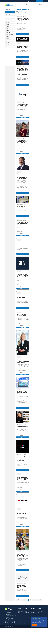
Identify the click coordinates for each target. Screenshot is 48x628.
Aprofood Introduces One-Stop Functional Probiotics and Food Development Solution (22, 296)
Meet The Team (26, 612)
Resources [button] (35, 4)
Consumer (7, 28)
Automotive (8, 22)
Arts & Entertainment (9, 20)
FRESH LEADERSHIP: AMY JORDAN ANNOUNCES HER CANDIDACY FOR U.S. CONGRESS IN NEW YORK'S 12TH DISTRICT (22, 143)
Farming (7, 36)
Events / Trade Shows (9, 34)
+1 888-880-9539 (8, 1)
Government (8, 40)
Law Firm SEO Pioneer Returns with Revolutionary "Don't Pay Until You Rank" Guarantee (22, 46)
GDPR (44, 622)
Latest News (8, 9)
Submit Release (39, 1)
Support (39, 608)
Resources (33, 608)
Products (19, 608)
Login (34, 1)
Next (38, 599)
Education (7, 30)
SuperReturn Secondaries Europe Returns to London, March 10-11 (22, 315)
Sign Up (29, 1)
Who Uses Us (26, 611)
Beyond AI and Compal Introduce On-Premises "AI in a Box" (22, 207)
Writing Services (20, 613)
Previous (18, 599)
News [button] (31, 4)
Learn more (42, 621)
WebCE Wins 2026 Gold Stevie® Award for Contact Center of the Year (22, 243)
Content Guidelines (40, 611)
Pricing (27, 4)
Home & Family (8, 42)
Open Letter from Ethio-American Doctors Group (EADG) (21, 586)
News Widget (33, 612)
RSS (31, 611)
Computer (7, 26)
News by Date (8, 14)
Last (41, 599)
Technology (8, 65)
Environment (8, 32)
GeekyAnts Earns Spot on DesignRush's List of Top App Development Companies (22, 512)
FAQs (38, 612)
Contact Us (41, 4)
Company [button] (22, 4)
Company (26, 608)
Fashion (7, 38)
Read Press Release (23, 117)
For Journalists (33, 613)
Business (7, 24)
